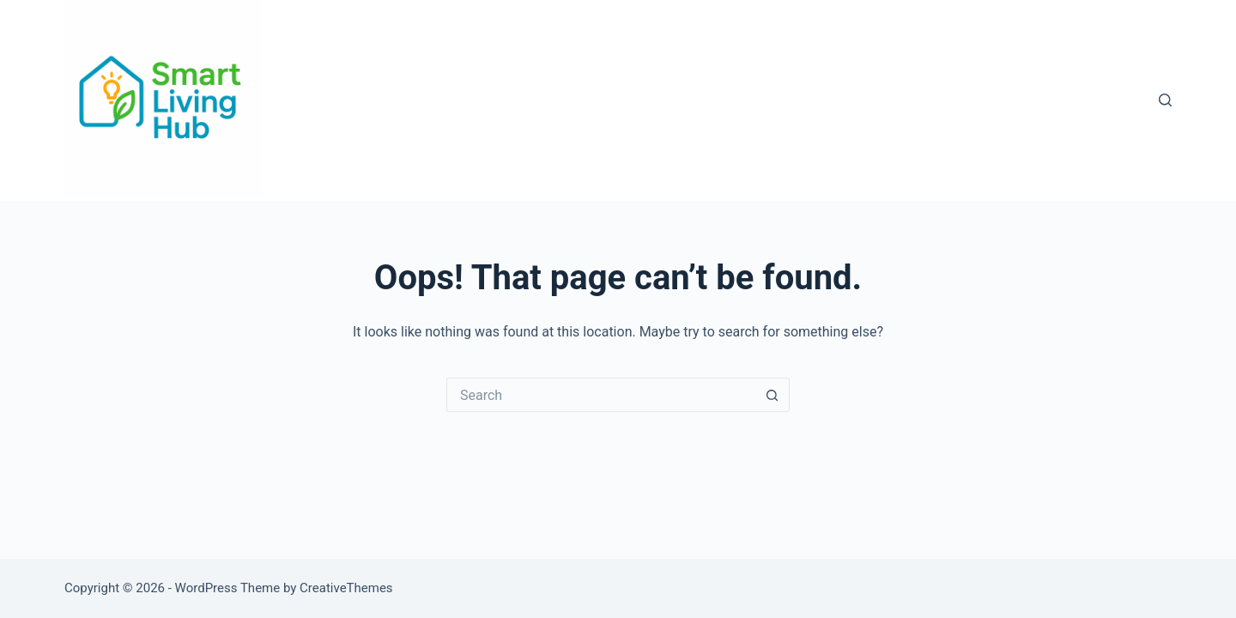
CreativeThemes (346, 588)
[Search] (1165, 100)
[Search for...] (600, 395)
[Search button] (772, 395)
